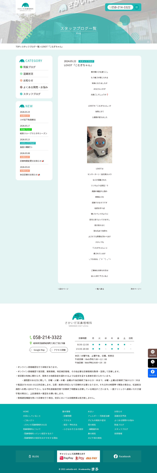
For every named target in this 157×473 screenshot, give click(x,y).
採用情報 (118, 433)
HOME (26, 411)
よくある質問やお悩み (124, 420)
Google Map (39, 349)
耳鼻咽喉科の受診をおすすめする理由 (41, 437)
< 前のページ (63, 289)
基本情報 (66, 411)
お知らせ (26, 80)
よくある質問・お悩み (34, 87)
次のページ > (136, 289)
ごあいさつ (29, 420)
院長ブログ (28, 67)
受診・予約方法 (70, 424)
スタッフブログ (30, 94)
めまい (91, 411)
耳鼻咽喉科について (32, 429)
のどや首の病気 (95, 437)
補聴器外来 (94, 429)
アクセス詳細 (59, 349)
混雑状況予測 (120, 415)
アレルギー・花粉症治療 (99, 415)
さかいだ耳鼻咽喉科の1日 (35, 424)
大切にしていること (32, 415)
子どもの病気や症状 (97, 420)
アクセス (67, 420)
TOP (18, 46)
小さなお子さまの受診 (73, 429)
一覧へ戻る (99, 289)
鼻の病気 (92, 433)
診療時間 (67, 415)
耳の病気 (92, 424)
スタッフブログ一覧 (30, 46)
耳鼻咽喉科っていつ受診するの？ (38, 433)
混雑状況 (26, 73)
